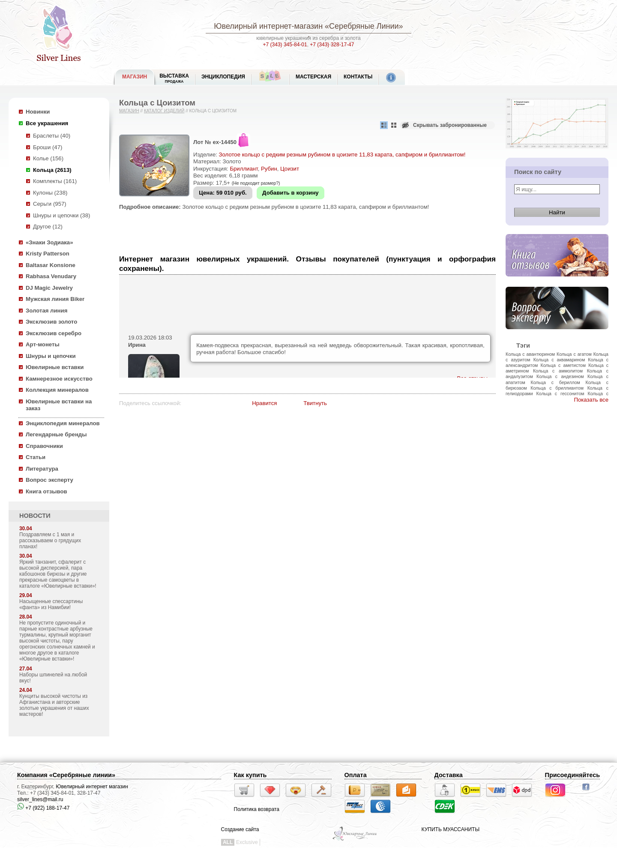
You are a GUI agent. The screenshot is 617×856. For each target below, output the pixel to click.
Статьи (35, 457)
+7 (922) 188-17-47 (43, 808)
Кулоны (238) (50, 192)
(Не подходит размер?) (256, 183)
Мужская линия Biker (55, 299)
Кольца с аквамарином (559, 359)
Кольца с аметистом (563, 365)
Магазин (129, 110)
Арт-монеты (43, 344)
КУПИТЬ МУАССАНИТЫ (450, 829)
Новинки (38, 111)
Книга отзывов (46, 491)
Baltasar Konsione (50, 265)
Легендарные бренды (56, 434)
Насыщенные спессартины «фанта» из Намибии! (51, 604)
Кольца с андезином (560, 376)
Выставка (174, 78)
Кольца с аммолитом (558, 370)
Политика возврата (256, 809)
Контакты (358, 77)
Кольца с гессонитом (560, 393)
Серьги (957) (49, 204)
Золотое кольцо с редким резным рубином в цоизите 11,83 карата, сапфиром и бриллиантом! (342, 154)
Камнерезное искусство (59, 378)
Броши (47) (47, 147)
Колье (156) (48, 158)
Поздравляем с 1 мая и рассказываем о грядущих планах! (50, 541)
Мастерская (313, 77)
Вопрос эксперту (49, 480)
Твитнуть (315, 403)
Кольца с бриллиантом (557, 387)
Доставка (448, 775)
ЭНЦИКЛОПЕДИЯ (223, 77)
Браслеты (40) (51, 135)
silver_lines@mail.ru (40, 799)
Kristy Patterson (47, 253)
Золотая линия (46, 310)
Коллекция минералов (57, 390)
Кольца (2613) (52, 170)
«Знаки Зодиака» (49, 242)
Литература (42, 469)
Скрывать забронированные (450, 125)
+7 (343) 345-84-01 (285, 45)
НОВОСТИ (35, 515)
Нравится (264, 403)
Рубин (269, 168)
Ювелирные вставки (55, 367)
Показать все (591, 399)
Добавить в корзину (290, 192)
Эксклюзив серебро (53, 333)
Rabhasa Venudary (51, 276)
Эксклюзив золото (51, 321)
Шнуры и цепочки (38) (61, 215)
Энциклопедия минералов (63, 423)
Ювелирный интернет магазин (92, 787)
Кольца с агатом (574, 354)
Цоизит (289, 168)
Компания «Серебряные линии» (66, 775)
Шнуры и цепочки (51, 356)
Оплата (355, 775)
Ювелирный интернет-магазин (268, 26)
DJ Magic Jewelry (49, 288)
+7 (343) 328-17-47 (332, 45)
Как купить (250, 775)
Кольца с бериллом (555, 382)
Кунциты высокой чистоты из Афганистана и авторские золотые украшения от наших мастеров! (54, 705)
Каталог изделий (164, 110)
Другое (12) (48, 226)
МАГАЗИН (134, 77)
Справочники (44, 446)
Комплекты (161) (55, 181)
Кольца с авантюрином (530, 354)
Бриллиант (244, 168)
